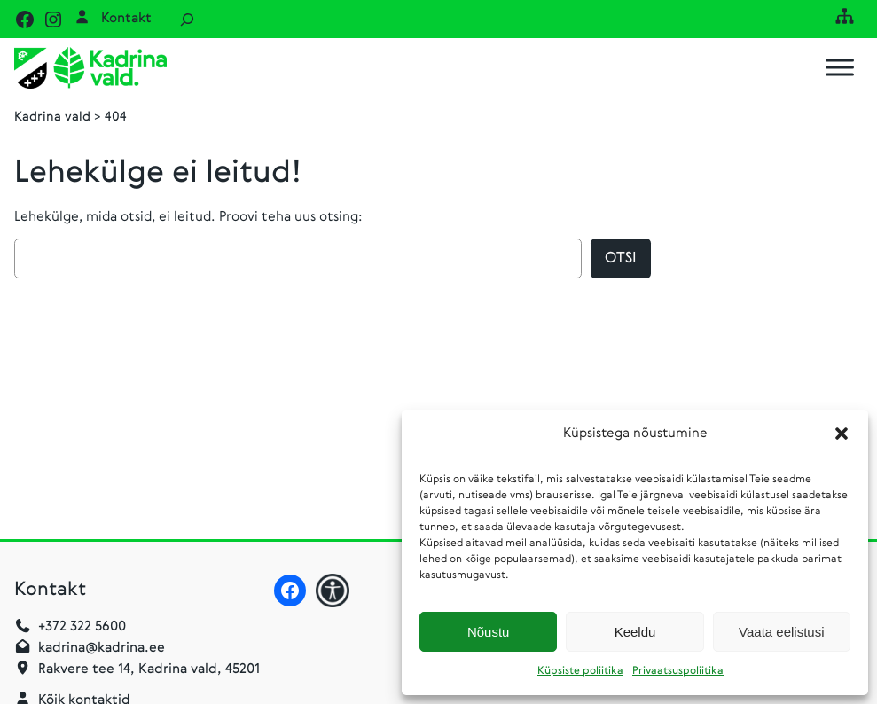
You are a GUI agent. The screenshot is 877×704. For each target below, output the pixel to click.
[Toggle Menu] (840, 67)
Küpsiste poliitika (580, 671)
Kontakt (126, 19)
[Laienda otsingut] (187, 19)
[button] (841, 433)
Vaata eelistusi (781, 631)
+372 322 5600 (82, 627)
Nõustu (488, 631)
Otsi (621, 258)
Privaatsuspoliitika (678, 671)
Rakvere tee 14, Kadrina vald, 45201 (149, 669)
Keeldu (635, 631)
